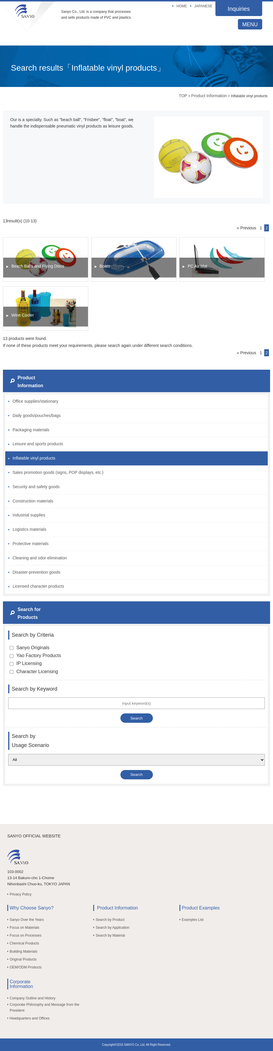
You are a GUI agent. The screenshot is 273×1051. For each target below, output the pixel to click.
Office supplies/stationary (35, 401)
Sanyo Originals (29, 647)
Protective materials (31, 543)
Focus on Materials (24, 928)
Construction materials (33, 501)
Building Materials (23, 951)
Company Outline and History (33, 998)
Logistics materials (29, 529)
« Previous (246, 228)
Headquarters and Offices (30, 1018)
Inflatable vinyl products (34, 458)
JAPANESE (203, 6)
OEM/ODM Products (26, 967)
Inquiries (239, 9)
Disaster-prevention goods (36, 572)
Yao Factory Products (35, 655)
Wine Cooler (22, 315)
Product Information (209, 95)
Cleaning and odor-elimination (40, 558)
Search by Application (112, 928)
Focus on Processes (26, 935)
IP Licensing (26, 663)
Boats (105, 266)
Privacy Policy (21, 894)
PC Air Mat (197, 266)
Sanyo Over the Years (27, 920)
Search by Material (110, 935)
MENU (250, 24)
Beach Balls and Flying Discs (37, 266)
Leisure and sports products (38, 443)
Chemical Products (24, 943)
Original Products (23, 959)
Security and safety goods (36, 486)
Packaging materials (31, 429)
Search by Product (110, 920)
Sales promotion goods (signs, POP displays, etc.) (58, 472)
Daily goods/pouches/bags (37, 415)
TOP (183, 95)
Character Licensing (34, 671)
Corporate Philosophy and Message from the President (44, 1007)
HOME (182, 6)
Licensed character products (38, 586)
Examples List (193, 920)
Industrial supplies (29, 515)
